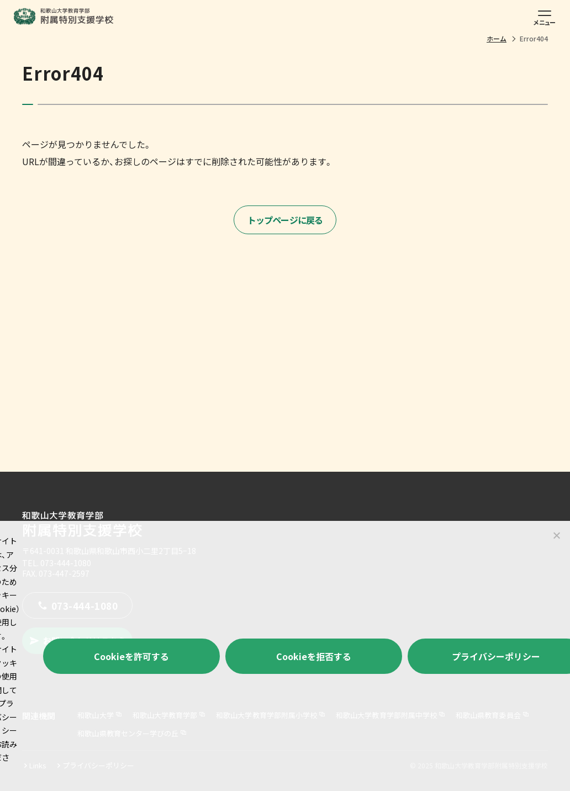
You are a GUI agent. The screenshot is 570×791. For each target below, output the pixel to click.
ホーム (496, 38)
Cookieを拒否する (313, 656)
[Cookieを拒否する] (556, 535)
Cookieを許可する (131, 656)
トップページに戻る (285, 219)
